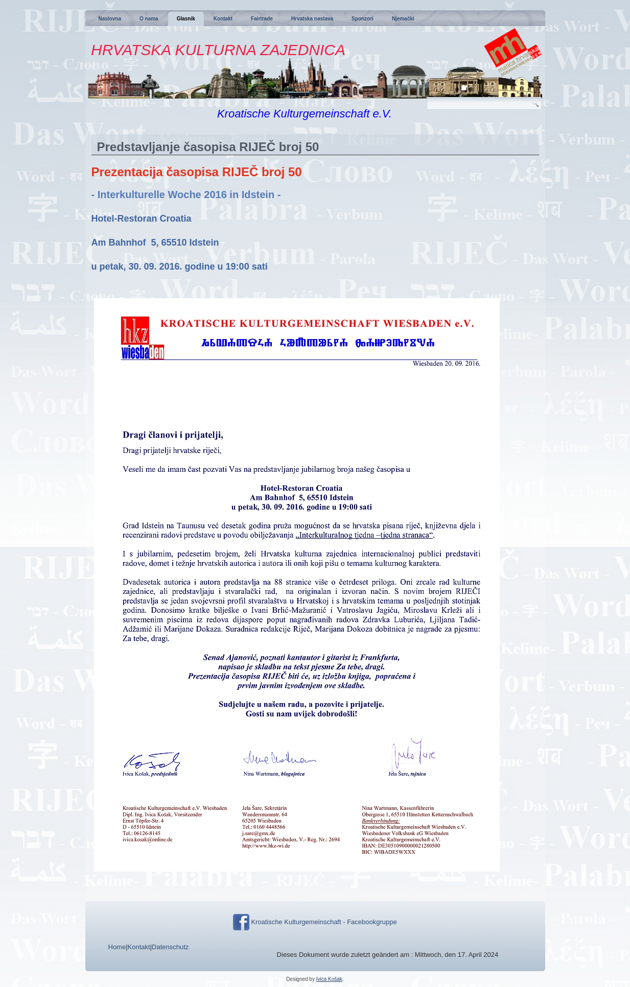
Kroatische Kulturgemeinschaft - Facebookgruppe (323, 922)
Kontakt (223, 18)
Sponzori (363, 18)
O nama (148, 18)
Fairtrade (262, 18)
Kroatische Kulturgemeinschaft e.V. (304, 113)
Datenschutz (170, 947)
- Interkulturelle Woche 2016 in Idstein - (186, 194)
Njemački (403, 18)
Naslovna (110, 18)
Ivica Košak (329, 979)
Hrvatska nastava (312, 18)
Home (117, 947)
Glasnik (186, 18)
